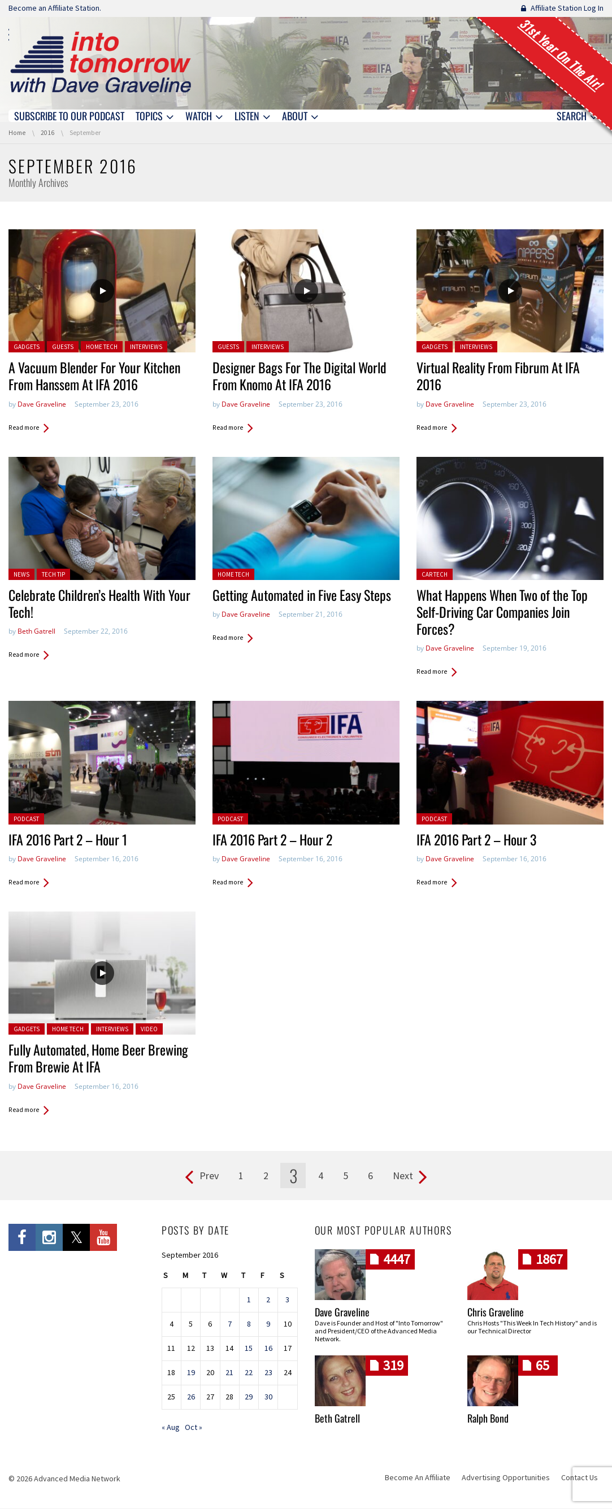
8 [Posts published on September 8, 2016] (249, 1325)
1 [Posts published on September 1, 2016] (249, 1301)
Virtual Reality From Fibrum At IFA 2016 (500, 376)
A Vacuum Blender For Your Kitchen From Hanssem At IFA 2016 (97, 376)
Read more (23, 427)
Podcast (26, 819)
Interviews (146, 347)
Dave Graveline (42, 404)
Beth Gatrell (36, 631)
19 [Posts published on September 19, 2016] (191, 1373)
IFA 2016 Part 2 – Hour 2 (274, 840)
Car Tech (435, 575)
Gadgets (27, 347)
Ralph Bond (488, 1419)
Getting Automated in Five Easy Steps (304, 596)
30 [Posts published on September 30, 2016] (268, 1398)
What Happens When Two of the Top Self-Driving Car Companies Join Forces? (504, 613)
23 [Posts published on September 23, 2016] (268, 1373)
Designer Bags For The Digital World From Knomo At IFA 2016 (302, 376)
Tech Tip (53, 575)
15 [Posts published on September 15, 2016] (249, 1349)
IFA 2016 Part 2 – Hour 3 (478, 840)
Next (403, 1176)
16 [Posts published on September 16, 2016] (268, 1349)
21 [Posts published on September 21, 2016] (229, 1373)
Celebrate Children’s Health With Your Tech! (89, 604)
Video (149, 1029)
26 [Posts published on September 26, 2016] (191, 1398)
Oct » (193, 1428)
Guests (62, 347)
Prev (209, 1176)
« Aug (171, 1428)
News (21, 575)
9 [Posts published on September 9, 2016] (268, 1325)
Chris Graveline (495, 1313)
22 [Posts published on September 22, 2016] (249, 1373)
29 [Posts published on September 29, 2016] (249, 1398)
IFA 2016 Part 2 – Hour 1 (69, 840)
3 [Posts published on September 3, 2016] (287, 1301)
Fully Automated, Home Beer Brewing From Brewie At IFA (100, 1059)
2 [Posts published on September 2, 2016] (268, 1301)
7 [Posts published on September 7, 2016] (230, 1325)
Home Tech (102, 347)
